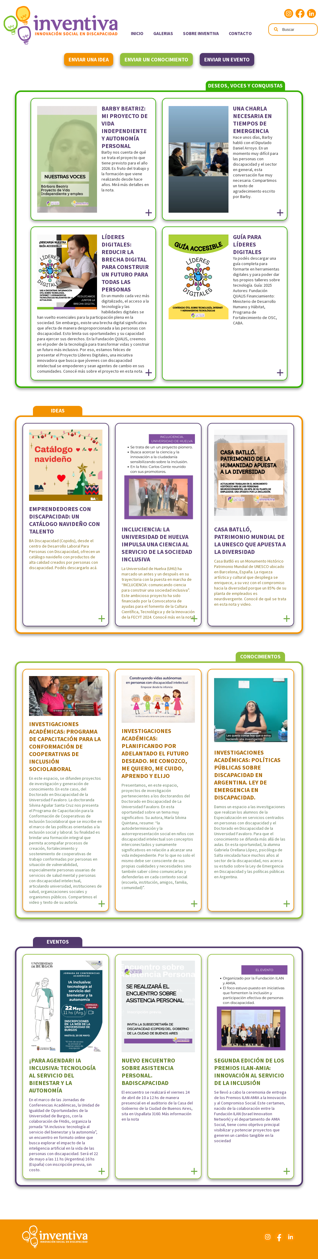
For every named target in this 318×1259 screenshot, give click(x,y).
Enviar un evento (227, 59)
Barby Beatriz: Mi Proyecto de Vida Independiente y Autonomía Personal (125, 127)
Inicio (137, 33)
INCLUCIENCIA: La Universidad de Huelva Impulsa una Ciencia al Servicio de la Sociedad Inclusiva (157, 544)
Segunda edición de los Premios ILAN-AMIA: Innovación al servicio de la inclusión (249, 1071)
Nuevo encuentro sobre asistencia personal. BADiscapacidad (148, 1071)
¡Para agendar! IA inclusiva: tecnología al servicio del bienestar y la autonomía (62, 1075)
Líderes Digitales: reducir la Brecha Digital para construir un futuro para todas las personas (125, 263)
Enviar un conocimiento (156, 59)
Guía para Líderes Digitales (247, 244)
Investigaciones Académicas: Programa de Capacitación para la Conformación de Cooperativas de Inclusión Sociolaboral (65, 746)
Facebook (300, 13)
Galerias (163, 33)
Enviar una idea (89, 59)
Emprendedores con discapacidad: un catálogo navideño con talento (64, 520)
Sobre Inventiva (201, 33)
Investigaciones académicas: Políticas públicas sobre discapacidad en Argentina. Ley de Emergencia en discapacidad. (247, 775)
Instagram (288, 13)
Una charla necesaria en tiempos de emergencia (252, 119)
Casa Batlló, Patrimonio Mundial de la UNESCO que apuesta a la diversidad (250, 540)
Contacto (240, 33)
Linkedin (311, 13)
